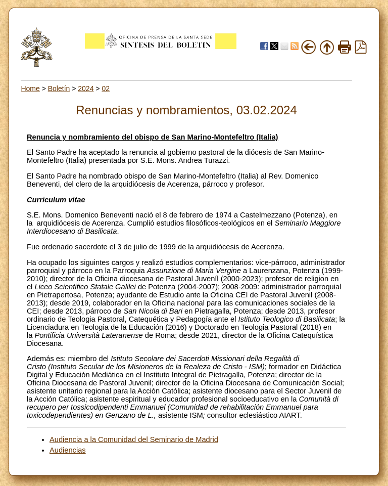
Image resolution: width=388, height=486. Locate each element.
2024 (85, 88)
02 (106, 88)
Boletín (59, 88)
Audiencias (68, 450)
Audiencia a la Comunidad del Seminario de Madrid (134, 439)
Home (30, 88)
